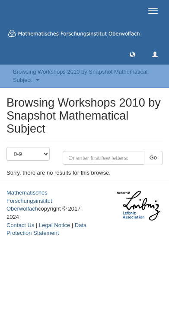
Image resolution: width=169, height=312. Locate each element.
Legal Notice (54, 225)
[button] (132, 54)
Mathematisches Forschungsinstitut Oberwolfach (29, 200)
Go (153, 157)
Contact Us (20, 225)
